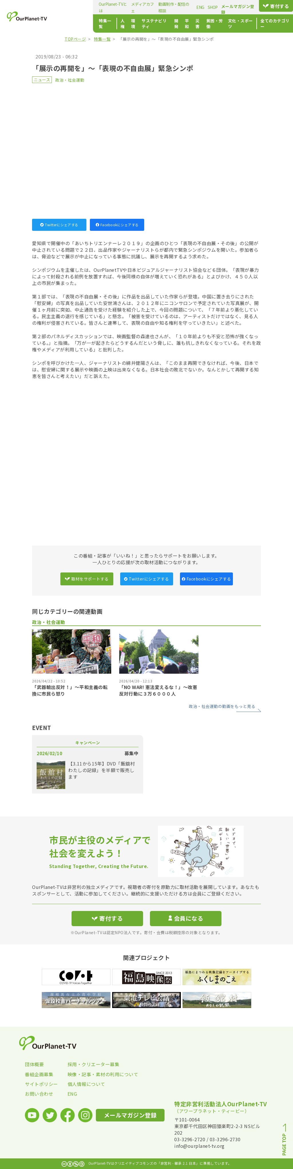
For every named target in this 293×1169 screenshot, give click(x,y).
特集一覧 (71, 23)
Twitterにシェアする (59, 224)
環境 (103, 23)
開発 (151, 23)
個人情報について (86, 1084)
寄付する (274, 6)
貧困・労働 (192, 23)
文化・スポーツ (220, 23)
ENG (175, 7)
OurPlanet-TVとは (79, 7)
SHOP (187, 7)
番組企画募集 (39, 1074)
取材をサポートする (87, 579)
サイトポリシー (41, 1084)
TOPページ (75, 39)
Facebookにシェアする (117, 224)
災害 (174, 23)
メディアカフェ (111, 7)
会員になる (185, 918)
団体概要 (34, 1064)
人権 (91, 23)
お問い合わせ (39, 1093)
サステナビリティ (126, 23)
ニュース (42, 79)
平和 (163, 23)
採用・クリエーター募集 (89, 1064)
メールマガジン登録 (234, 6)
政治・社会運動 (69, 80)
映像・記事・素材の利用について (89, 1074)
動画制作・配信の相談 (148, 7)
